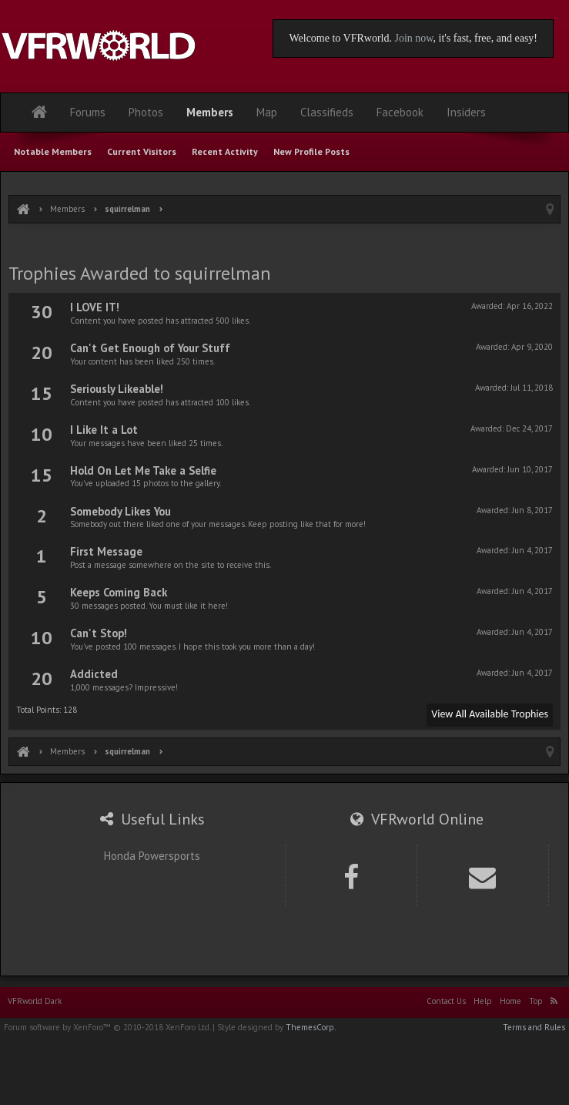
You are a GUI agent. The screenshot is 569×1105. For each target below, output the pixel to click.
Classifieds (326, 112)
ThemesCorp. (311, 1027)
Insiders (466, 112)
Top (536, 1001)
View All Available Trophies (489, 713)
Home (510, 1001)
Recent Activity (225, 151)
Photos (146, 112)
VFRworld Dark (35, 1001)
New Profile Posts (311, 151)
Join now (413, 38)
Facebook (400, 112)
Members (209, 112)
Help (483, 1001)
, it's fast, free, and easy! (485, 38)
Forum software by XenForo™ (107, 1027)
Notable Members (53, 151)
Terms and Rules (534, 1027)
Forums (87, 112)
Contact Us (446, 1001)
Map (266, 112)
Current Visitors (141, 151)
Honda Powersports (152, 855)
